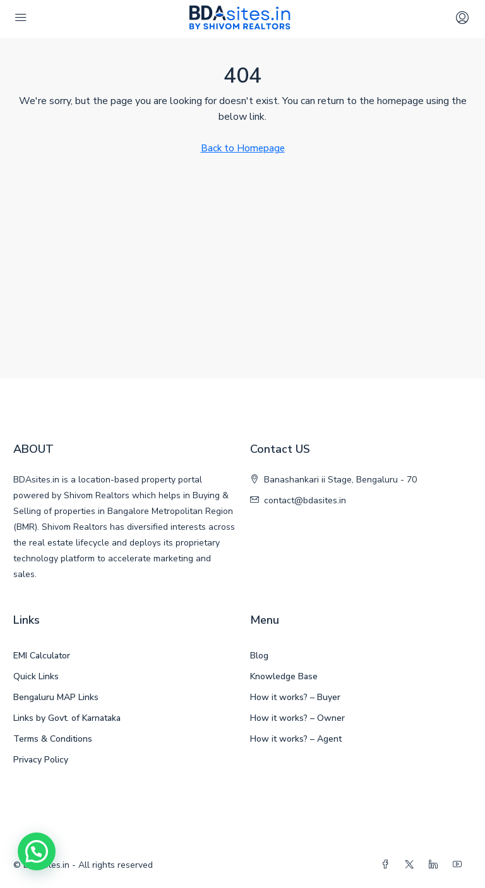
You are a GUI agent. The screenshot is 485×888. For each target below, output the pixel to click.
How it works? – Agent (296, 739)
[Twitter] (412, 865)
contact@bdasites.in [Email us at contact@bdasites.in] (305, 500)
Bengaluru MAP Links (56, 697)
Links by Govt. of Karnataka (67, 718)
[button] (37, 851)
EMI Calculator (41, 656)
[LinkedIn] (436, 865)
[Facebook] (388, 865)
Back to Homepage (243, 148)
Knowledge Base (284, 676)
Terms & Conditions (52, 739)
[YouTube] (460, 865)
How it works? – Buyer (295, 697)
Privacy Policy (40, 760)
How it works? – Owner (297, 718)
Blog (259, 656)
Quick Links (36, 676)
